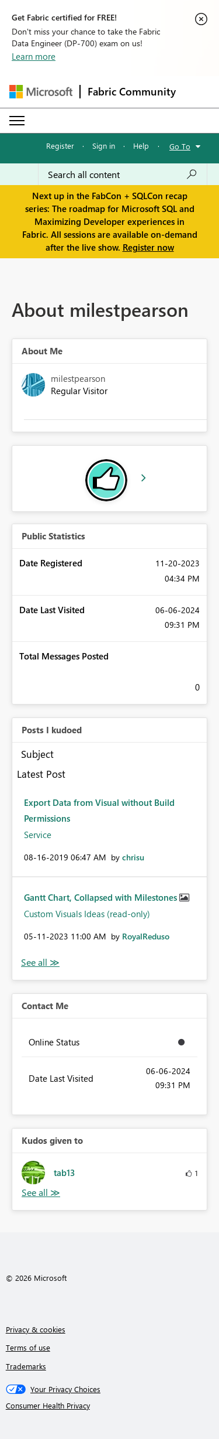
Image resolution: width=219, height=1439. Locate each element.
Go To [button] (179, 146)
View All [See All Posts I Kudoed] (40, 962)
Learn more (33, 56)
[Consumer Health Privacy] (110, 1405)
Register (60, 146)
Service (37, 834)
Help (141, 146)
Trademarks (26, 1366)
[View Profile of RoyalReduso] (145, 936)
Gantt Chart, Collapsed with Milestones (101, 897)
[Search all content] (122, 174)
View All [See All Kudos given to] (41, 1192)
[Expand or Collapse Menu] (17, 120)
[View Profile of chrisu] (133, 857)
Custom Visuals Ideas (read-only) (87, 914)
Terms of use (28, 1347)
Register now (148, 247)
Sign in (103, 146)
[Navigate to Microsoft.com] (40, 91)
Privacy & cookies (35, 1329)
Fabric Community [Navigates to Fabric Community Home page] (132, 91)
